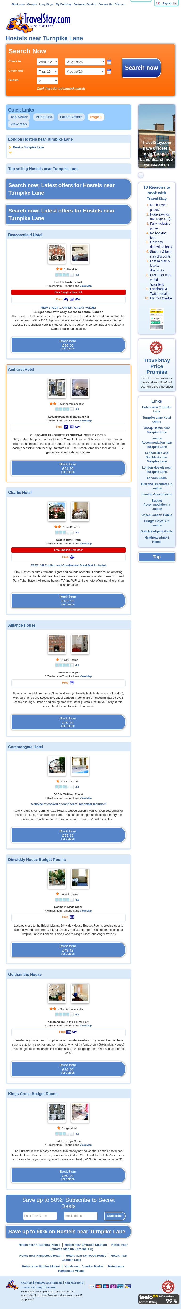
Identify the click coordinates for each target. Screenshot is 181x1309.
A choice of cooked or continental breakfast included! (68, 804)
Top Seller (19, 117)
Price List (44, 117)
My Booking (63, 4)
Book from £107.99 (68, 601)
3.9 (77, 409)
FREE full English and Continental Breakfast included (68, 565)
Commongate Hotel (25, 747)
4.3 (77, 665)
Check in (14, 61)
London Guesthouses (157, 494)
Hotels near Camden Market (84, 1266)
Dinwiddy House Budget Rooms (37, 859)
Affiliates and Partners (49, 1282)
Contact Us (105, 4)
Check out (15, 70)
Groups (32, 4)
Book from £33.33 (68, 835)
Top (157, 556)
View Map (18, 124)
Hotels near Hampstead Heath (40, 1255)
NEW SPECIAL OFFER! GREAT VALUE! (68, 307)
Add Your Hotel (74, 1282)
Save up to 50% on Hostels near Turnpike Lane (66, 1231)
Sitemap (120, 4)
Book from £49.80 (68, 722)
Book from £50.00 (68, 1175)
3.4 (77, 786)
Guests (13, 80)
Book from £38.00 (68, 345)
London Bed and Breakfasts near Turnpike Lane (157, 457)
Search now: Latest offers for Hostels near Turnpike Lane (61, 189)
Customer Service (84, 4)
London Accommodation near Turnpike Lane (157, 443)
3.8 (77, 274)
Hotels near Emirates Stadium (86, 1245)
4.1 (77, 899)
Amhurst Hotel (21, 369)
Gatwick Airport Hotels (157, 531)
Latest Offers (71, 117)
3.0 (77, 1133)
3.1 (77, 532)
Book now (18, 4)
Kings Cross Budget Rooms (33, 1094)
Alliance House (21, 625)
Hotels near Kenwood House (86, 1255)
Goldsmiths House (25, 974)
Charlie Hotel (20, 492)
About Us (27, 1282)
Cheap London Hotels (156, 515)
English (164, 3)
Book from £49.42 (68, 950)
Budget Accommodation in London (157, 505)
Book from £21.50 (68, 468)
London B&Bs (157, 478)
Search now (141, 67)
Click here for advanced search (61, 89)
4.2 (77, 1014)
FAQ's (40, 1287)
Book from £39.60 (68, 1069)
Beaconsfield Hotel (25, 235)
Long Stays (46, 4)
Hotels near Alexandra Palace (39, 1245)
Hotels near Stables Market (41, 1266)
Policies (51, 1287)
